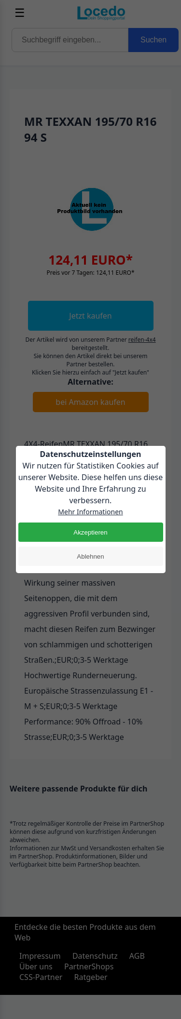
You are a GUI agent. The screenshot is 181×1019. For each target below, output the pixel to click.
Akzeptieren (90, 532)
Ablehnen (90, 556)
